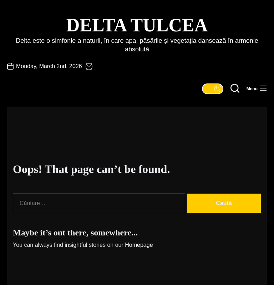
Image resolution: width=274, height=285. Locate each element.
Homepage (139, 245)
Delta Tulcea (137, 25)
